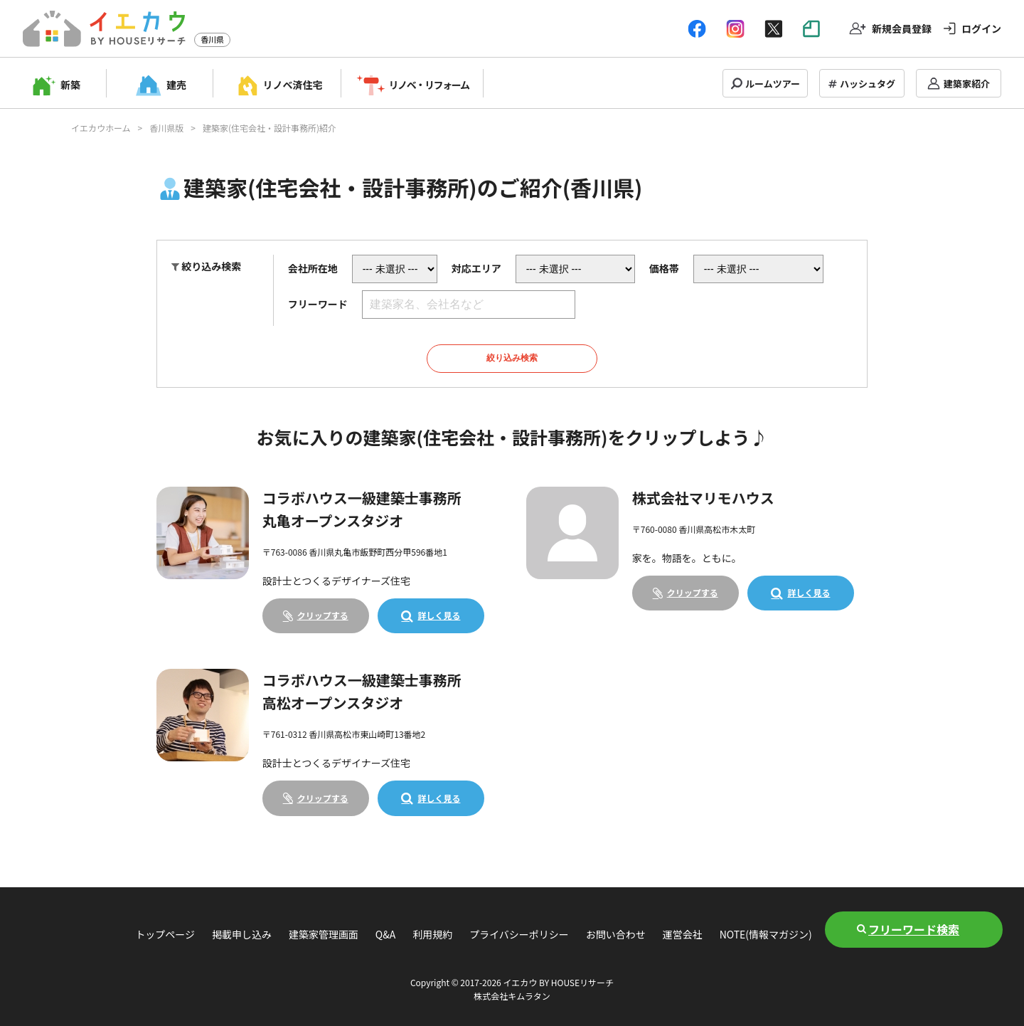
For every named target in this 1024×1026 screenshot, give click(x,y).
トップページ (165, 934)
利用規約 (432, 934)
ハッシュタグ (867, 83)
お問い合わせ (616, 934)
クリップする (322, 615)
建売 (176, 85)
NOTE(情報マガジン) (766, 934)
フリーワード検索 (913, 929)
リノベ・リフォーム (429, 85)
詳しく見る (438, 615)
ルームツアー (772, 83)
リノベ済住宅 (293, 85)
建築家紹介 (967, 83)
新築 (70, 85)
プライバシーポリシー (519, 934)
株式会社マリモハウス (703, 497)
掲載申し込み (242, 934)
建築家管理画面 (323, 934)
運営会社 (683, 934)
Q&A (385, 934)
